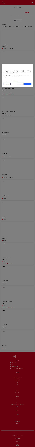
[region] (17, 75)
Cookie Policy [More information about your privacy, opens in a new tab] (15, 80)
